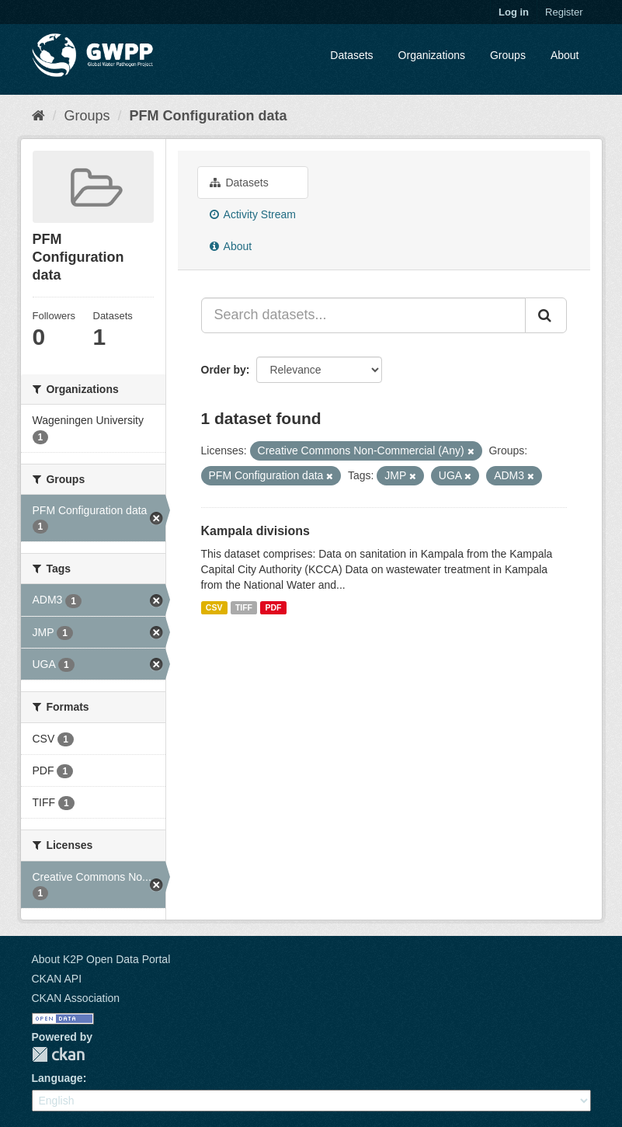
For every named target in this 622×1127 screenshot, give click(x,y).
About (565, 55)
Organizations (431, 55)
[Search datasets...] (363, 315)
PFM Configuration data (208, 115)
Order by (223, 369)
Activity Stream (253, 214)
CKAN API (57, 978)
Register (563, 12)
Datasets (351, 55)
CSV (214, 607)
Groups (508, 55)
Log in (514, 12)
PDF (274, 607)
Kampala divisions (256, 530)
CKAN (58, 1054)
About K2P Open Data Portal (101, 959)
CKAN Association (76, 998)
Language (57, 1078)
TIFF (243, 607)
